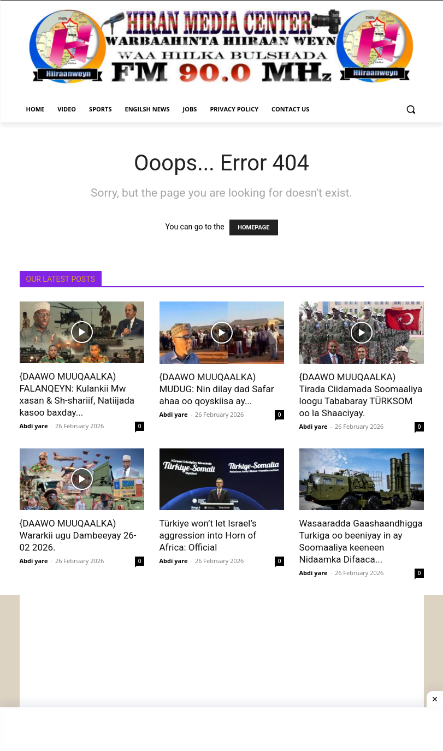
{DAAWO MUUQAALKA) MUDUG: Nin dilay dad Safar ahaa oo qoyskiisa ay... (217, 388)
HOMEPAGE (253, 227)
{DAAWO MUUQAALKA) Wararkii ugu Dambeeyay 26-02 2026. (78, 535)
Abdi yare (34, 426)
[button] (411, 109)
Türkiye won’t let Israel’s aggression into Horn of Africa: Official (208, 535)
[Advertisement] (222, 671)
